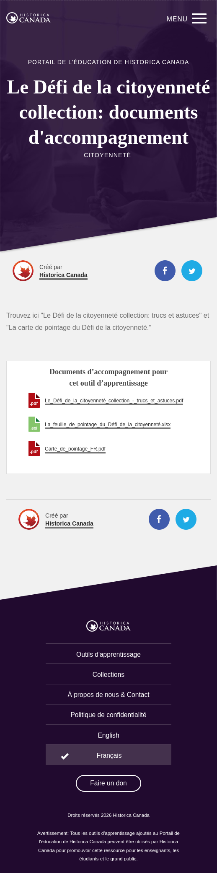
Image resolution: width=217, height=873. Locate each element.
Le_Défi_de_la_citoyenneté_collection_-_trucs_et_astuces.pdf (114, 401)
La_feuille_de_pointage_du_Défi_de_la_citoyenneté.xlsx (107, 424)
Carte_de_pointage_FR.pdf (75, 449)
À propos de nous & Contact (108, 694)
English (108, 735)
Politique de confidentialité (108, 714)
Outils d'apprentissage (108, 654)
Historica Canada (63, 275)
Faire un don (108, 783)
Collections (108, 674)
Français (109, 755)
